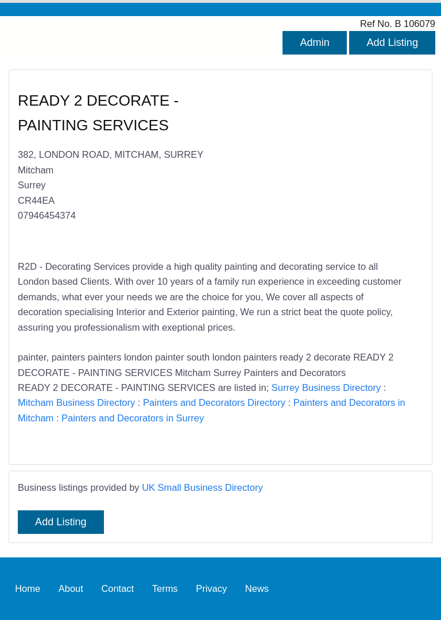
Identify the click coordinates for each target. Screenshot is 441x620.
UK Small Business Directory (202, 487)
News (257, 588)
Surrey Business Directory (326, 387)
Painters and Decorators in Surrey (132, 418)
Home (27, 588)
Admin (314, 42)
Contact (117, 588)
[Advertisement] (316, 165)
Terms (165, 588)
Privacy (211, 588)
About (71, 588)
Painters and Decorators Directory (214, 402)
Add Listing (392, 42)
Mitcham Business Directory (76, 402)
